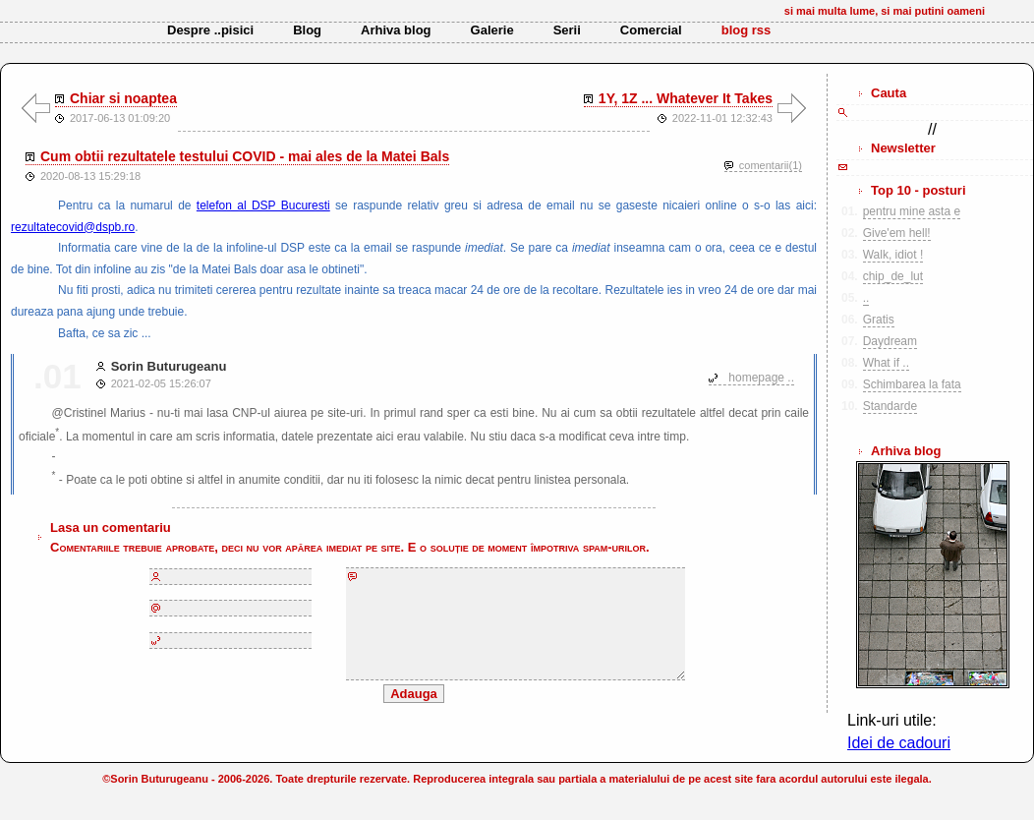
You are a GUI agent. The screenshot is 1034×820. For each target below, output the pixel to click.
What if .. (886, 363)
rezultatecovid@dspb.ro (73, 227)
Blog (307, 30)
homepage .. (761, 377)
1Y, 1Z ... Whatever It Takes (686, 98)
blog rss (746, 30)
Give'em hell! (897, 233)
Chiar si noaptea (123, 98)
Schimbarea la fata (912, 384)
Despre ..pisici (210, 30)
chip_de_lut (893, 276)
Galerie (492, 30)
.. (866, 298)
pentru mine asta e (911, 211)
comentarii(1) (770, 165)
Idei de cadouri (898, 742)
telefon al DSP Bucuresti (263, 205)
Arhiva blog (396, 30)
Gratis (878, 319)
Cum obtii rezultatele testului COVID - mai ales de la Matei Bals (244, 156)
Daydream (890, 341)
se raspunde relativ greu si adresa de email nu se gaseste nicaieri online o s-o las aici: (573, 205)
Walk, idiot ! (893, 255)
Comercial (651, 30)
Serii (567, 30)
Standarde (890, 406)
